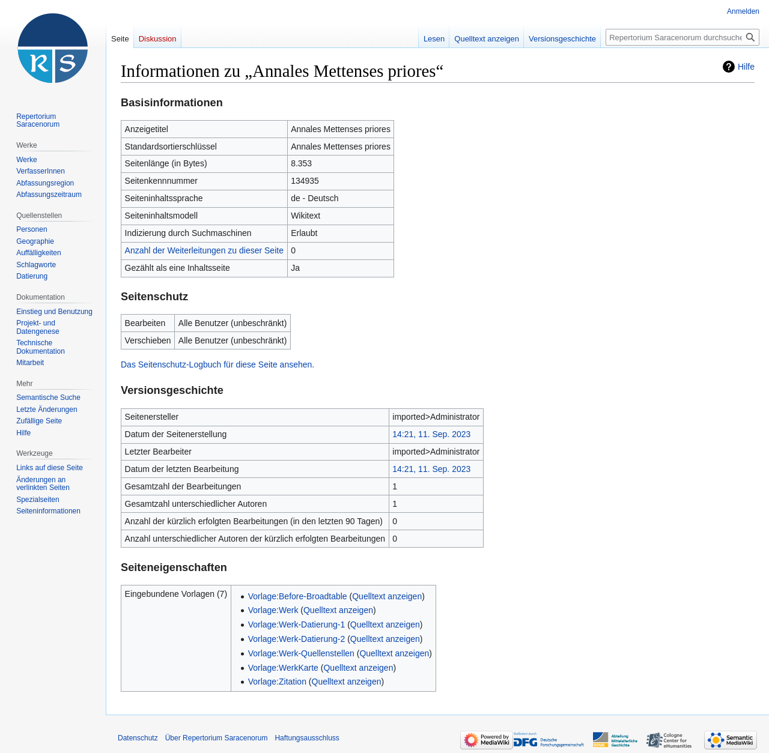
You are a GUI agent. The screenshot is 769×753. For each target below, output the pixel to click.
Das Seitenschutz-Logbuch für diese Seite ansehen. (217, 364)
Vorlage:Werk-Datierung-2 (296, 639)
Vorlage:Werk (273, 610)
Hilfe (746, 66)
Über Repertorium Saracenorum (216, 738)
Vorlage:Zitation (277, 681)
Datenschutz (138, 738)
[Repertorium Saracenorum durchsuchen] (682, 37)
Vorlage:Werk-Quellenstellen (301, 653)
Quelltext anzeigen (387, 596)
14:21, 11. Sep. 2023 (431, 434)
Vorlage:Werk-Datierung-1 (296, 624)
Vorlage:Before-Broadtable (297, 596)
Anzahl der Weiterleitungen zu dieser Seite (204, 250)
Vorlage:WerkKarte (283, 668)
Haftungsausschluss (307, 738)
